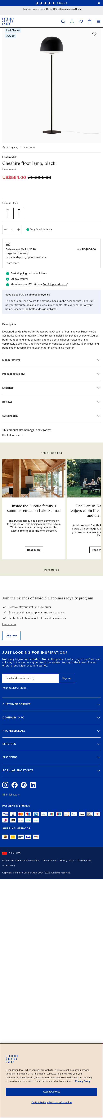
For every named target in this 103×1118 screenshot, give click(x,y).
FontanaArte (9, 157)
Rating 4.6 (62, 3)
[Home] (3, 147)
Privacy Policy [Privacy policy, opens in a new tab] (82, 1081)
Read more (34, 550)
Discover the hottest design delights (34, 309)
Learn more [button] (12, 263)
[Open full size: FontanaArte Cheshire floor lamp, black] (51, 85)
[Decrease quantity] (5, 229)
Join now (11, 635)
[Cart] (89, 21)
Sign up (66, 678)
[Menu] (98, 21)
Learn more (9, 624)
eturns (25, 279)
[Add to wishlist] (94, 34)
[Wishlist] (81, 21)
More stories (51, 569)
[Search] (63, 21)
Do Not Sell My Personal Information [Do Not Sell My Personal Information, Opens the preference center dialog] (51, 1102)
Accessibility (8, 865)
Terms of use (49, 860)
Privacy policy (67, 860)
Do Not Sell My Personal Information (20, 860)
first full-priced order (55, 284)
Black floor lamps (12, 435)
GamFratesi (9, 169)
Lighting (14, 147)
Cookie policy (85, 860)
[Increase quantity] (18, 229)
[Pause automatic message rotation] (99, 3)
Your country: (10, 688)
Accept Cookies (51, 1091)
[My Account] (72, 21)
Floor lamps (29, 147)
